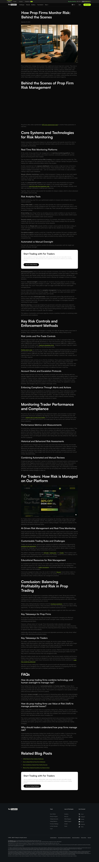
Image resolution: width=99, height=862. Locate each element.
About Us (66, 816)
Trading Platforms (53, 821)
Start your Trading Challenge (31, 264)
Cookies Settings (53, 837)
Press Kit (89, 837)
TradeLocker (52, 552)
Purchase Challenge (54, 823)
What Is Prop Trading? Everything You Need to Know (36, 767)
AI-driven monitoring (56, 604)
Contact (66, 823)
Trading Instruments (54, 819)
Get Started (87, 4)
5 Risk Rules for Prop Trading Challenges (33, 758)
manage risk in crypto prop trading (35, 417)
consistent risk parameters (28, 546)
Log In (51, 828)
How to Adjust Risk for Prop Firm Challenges (34, 761)
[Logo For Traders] (12, 4)
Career (65, 826)
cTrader (62, 552)
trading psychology (43, 567)
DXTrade (46, 552)
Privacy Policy (83, 837)
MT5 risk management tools (50, 124)
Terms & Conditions (75, 837)
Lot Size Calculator (54, 826)
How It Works (53, 814)
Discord (59, 572)
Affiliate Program (67, 821)
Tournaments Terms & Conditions (64, 837)
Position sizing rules (26, 350)
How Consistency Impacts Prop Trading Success (35, 764)
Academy (66, 814)
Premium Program (54, 816)
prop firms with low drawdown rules (39, 186)
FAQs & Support (67, 819)
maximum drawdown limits (46, 345)
